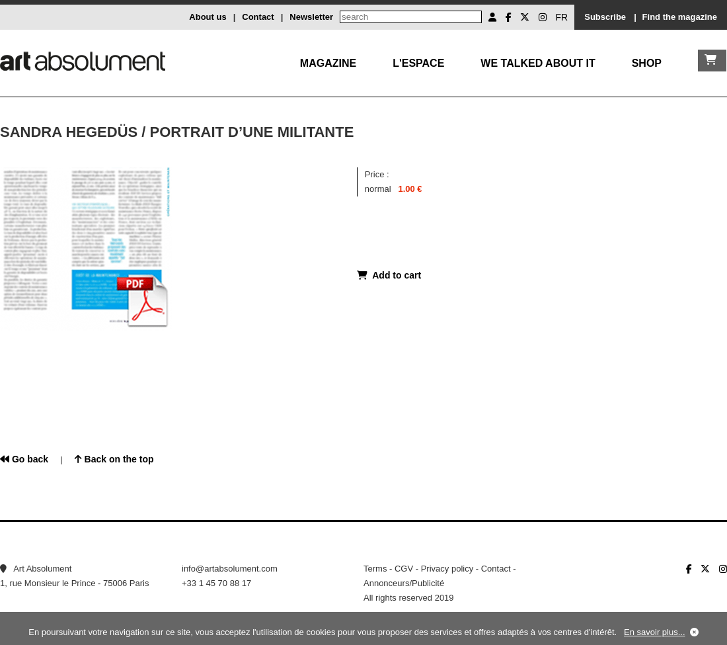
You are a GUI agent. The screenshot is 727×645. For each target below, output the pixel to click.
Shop (647, 63)
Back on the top (114, 459)
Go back (24, 459)
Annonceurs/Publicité (404, 583)
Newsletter (311, 17)
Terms (375, 569)
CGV (404, 569)
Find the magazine (679, 17)
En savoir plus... (654, 632)
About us (207, 17)
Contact (258, 17)
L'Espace (418, 63)
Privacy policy (447, 569)
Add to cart (389, 275)
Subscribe (605, 17)
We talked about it (537, 63)
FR (562, 17)
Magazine (328, 63)
